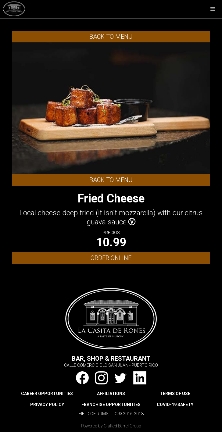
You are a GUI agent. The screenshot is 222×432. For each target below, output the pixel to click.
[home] (12, 8)
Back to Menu (111, 36)
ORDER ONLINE (111, 258)
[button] (213, 9)
